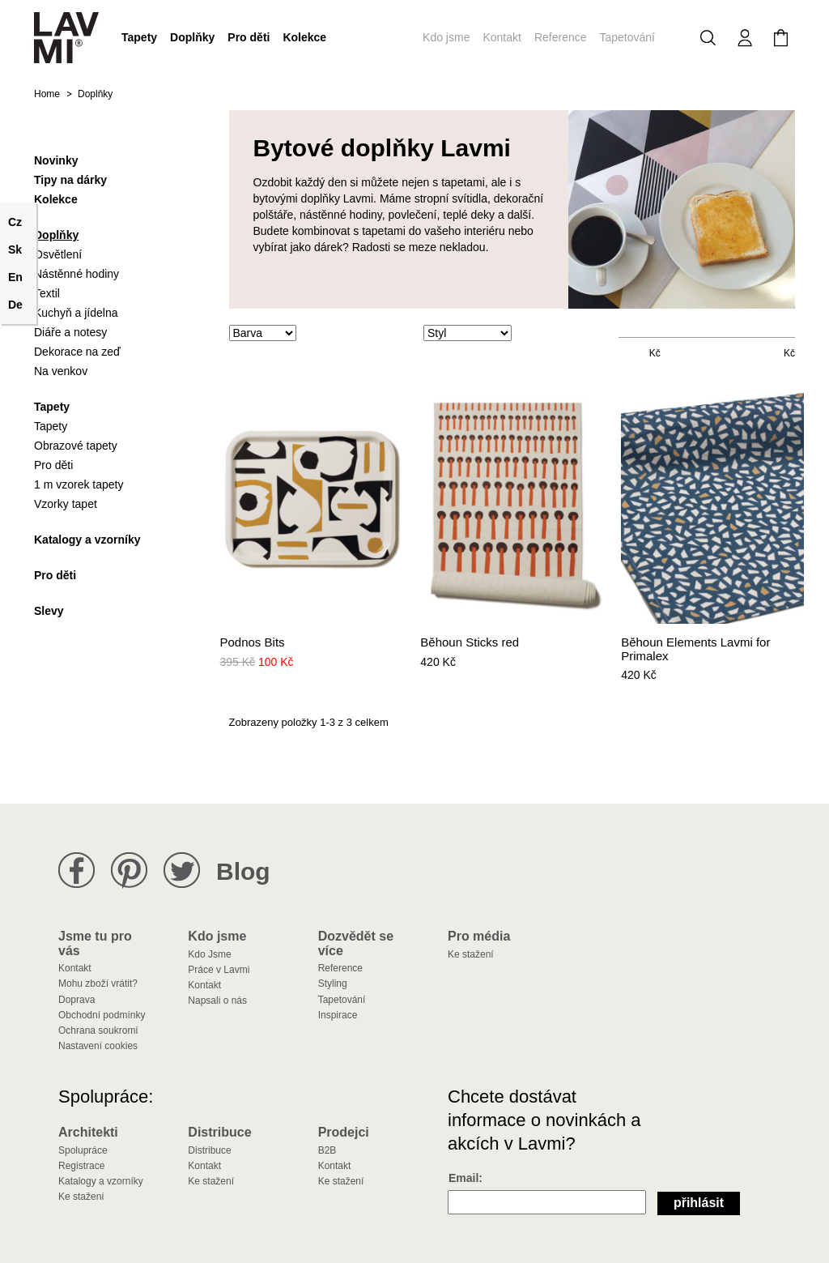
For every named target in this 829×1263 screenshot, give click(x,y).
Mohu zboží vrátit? (98, 983)
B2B (327, 1150)
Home (47, 94)
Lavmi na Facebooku (76, 870)
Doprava (76, 999)
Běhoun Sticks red (469, 642)
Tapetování (628, 37)
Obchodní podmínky (101, 1015)
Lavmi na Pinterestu (129, 870)
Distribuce (209, 1150)
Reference (560, 37)
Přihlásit (699, 1203)
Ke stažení (471, 954)
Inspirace (338, 1015)
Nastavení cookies (98, 1046)
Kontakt (502, 37)
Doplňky (192, 37)
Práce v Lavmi (218, 969)
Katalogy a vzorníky (100, 1181)
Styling (332, 983)
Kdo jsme (446, 37)
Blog (243, 871)
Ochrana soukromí (98, 1030)
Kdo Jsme (209, 954)
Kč (655, 353)
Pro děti (248, 37)
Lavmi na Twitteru (182, 870)
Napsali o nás (217, 1000)
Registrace (81, 1165)
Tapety (139, 37)
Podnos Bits (252, 642)
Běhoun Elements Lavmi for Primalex (695, 649)
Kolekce (304, 37)
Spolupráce (83, 1150)
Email (463, 1177)
